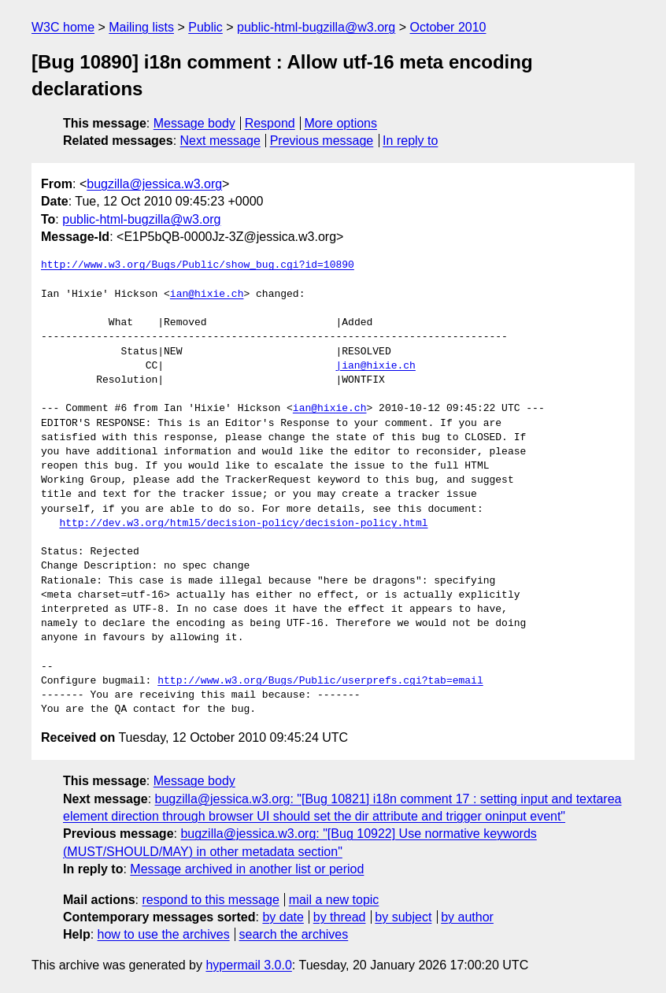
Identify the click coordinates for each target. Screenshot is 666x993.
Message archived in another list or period (247, 869)
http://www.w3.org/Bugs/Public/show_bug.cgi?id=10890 (197, 265)
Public (205, 27)
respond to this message (210, 899)
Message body (194, 123)
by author (467, 917)
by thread (339, 917)
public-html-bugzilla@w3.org (316, 27)
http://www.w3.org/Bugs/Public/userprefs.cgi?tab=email (320, 681)
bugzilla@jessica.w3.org (154, 184)
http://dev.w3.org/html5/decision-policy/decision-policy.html (243, 524)
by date (282, 917)
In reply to (410, 140)
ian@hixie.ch (207, 294)
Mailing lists (141, 27)
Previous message (322, 140)
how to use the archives (164, 934)
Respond (270, 123)
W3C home (62, 27)
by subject (403, 917)
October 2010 (448, 27)
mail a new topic (334, 899)
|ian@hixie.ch (375, 366)
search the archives (294, 934)
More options (341, 123)
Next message (220, 140)
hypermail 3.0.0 (248, 965)
